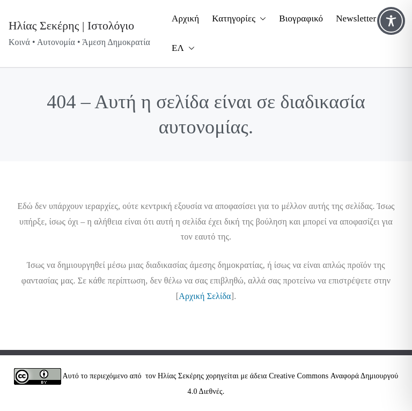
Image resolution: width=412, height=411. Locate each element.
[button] (260, 19)
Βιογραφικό (301, 18)
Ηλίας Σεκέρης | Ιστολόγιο (71, 25)
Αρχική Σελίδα (205, 296)
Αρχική (185, 18)
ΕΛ (183, 48)
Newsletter (356, 18)
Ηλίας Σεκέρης (181, 376)
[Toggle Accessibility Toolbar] (391, 21)
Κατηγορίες (239, 19)
